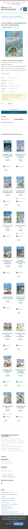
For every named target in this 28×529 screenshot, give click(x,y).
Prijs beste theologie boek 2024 (9, 512)
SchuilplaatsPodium (6, 506)
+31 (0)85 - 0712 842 (7, 475)
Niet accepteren (9, 523)
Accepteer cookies (18, 523)
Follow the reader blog (7, 508)
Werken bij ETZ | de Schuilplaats (9, 504)
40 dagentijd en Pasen (7, 492)
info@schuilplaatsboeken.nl (9, 476)
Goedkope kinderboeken (7, 500)
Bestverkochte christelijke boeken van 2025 (12, 514)
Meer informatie (5, 73)
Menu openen (25, 9)
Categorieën (4, 16)
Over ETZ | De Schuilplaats (8, 498)
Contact (3, 496)
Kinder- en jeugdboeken (15, 16)
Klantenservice (5, 502)
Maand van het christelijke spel (9, 494)
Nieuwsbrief (4, 510)
